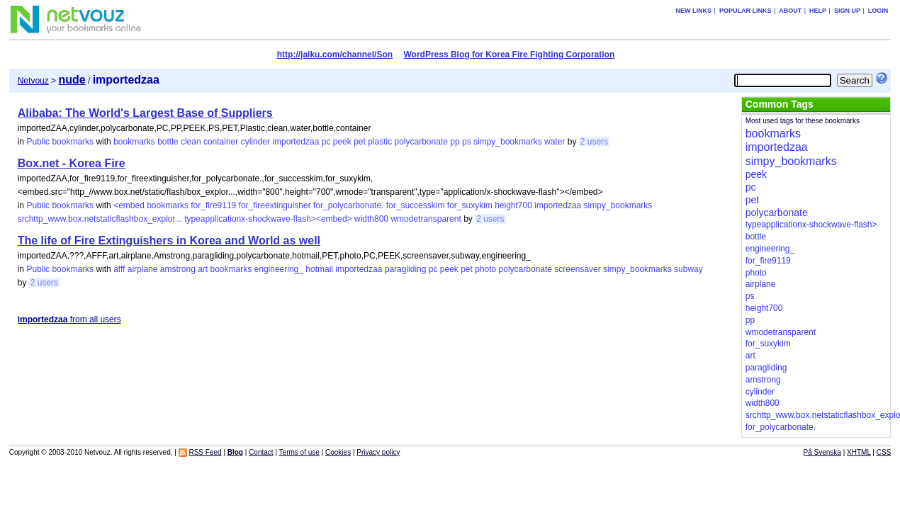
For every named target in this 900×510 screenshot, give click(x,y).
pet (360, 142)
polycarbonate (421, 142)
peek (342, 142)
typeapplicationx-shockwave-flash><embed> (267, 219)
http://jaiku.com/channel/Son (335, 55)
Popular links (745, 10)
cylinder (255, 142)
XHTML (859, 452)
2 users (594, 142)
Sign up (847, 10)
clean (191, 142)
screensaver (577, 269)
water (554, 142)
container (220, 142)
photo (485, 269)
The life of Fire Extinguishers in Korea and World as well (169, 240)
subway (688, 269)
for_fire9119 (213, 205)
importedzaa (295, 142)
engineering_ (278, 269)
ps (466, 142)
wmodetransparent (425, 219)
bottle (167, 142)
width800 (371, 219)
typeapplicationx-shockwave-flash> (811, 225)
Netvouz (33, 81)
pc (326, 142)
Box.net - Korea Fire (71, 163)
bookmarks (134, 142)
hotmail (319, 269)
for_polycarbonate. (348, 205)
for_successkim (415, 205)
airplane (143, 269)
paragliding (406, 269)
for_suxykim (470, 205)
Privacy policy (378, 452)
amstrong (178, 269)
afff (119, 269)
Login (878, 10)
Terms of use (299, 452)
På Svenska (822, 452)
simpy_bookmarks (507, 142)
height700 (513, 205)
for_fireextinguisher (275, 205)
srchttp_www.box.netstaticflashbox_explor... (100, 219)
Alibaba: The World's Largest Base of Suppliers (145, 113)
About (790, 10)
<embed (129, 205)
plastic (380, 142)
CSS (884, 452)
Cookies (338, 452)
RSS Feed (205, 452)
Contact (261, 452)
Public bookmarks (60, 142)
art (203, 269)
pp (454, 142)
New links (694, 10)
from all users (69, 319)
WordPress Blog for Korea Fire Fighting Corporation (508, 55)
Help (817, 10)
